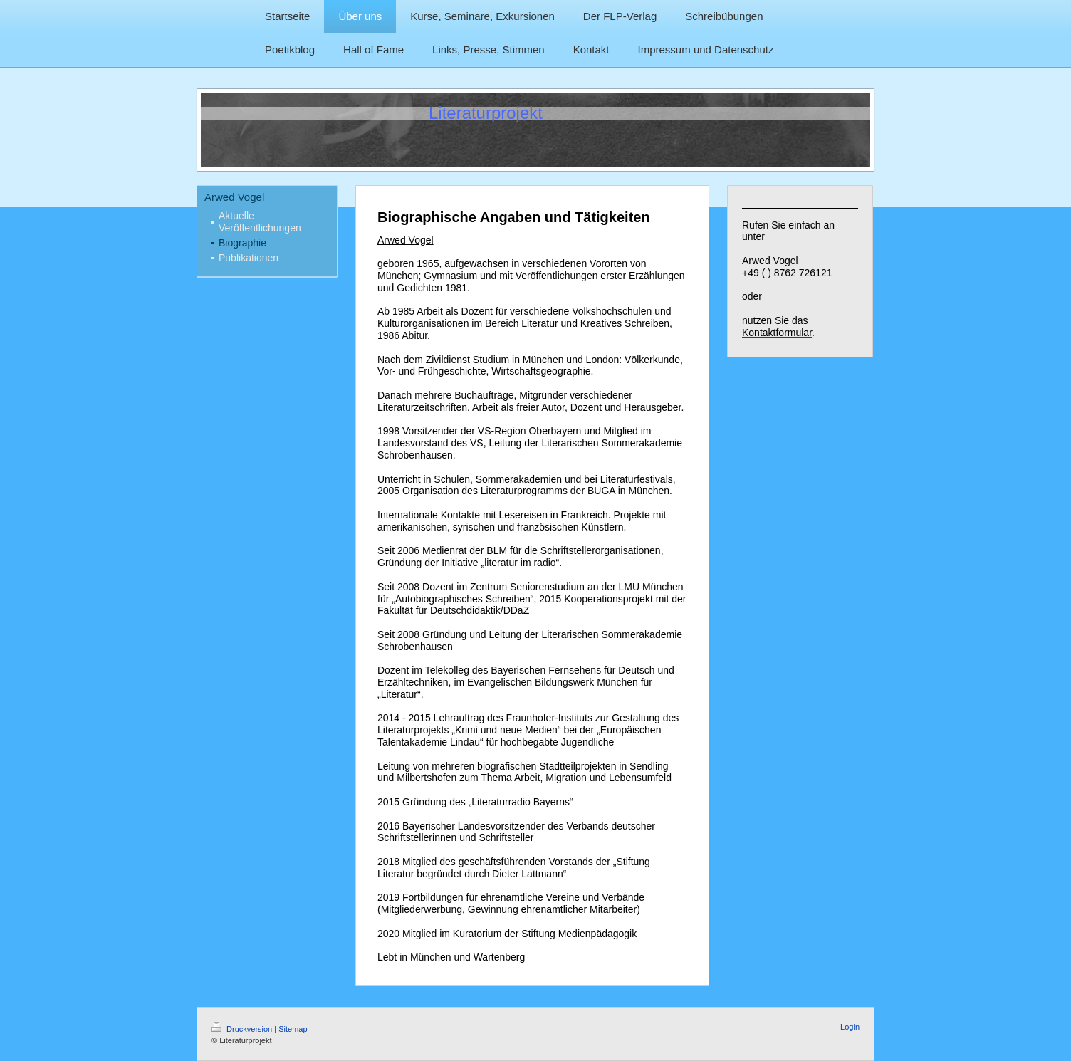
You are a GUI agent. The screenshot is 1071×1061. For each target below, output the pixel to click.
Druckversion (242, 1029)
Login (850, 1027)
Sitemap (292, 1029)
